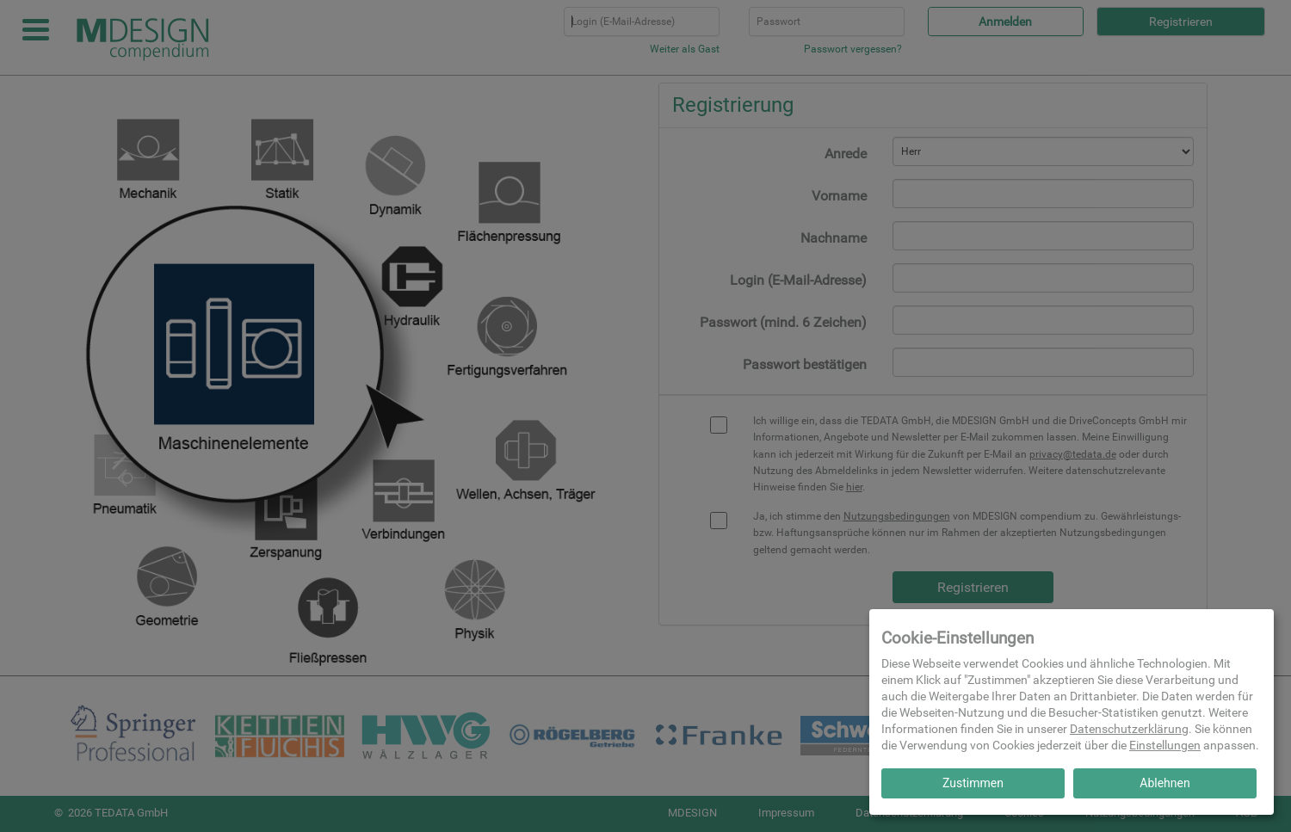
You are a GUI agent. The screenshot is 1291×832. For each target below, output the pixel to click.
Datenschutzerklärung (1129, 729)
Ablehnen (1164, 783)
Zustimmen (973, 783)
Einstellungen (1165, 745)
